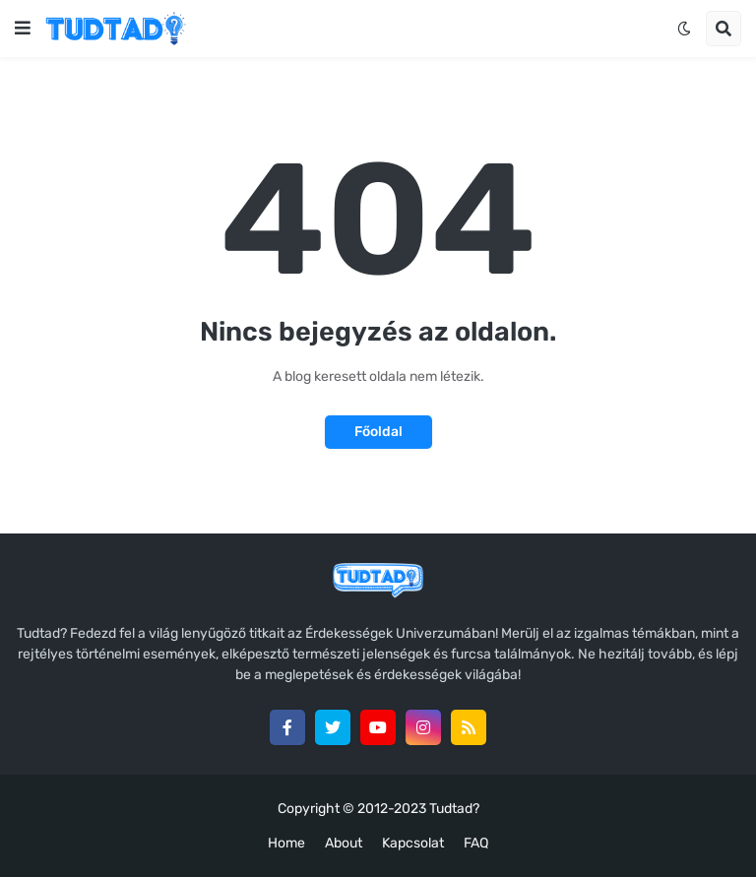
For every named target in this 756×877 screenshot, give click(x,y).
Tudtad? (454, 808)
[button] (22, 28)
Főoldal (378, 431)
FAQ (476, 843)
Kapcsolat (413, 843)
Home (286, 843)
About (343, 843)
